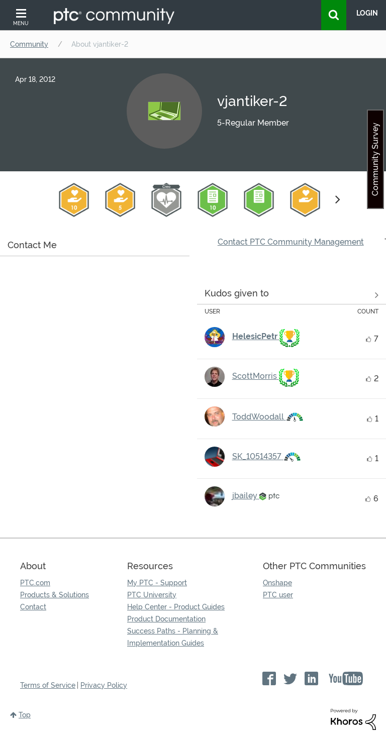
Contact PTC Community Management (291, 242)
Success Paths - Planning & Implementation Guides (172, 637)
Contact (33, 607)
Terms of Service (47, 685)
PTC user (278, 595)
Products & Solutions (54, 595)
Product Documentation (166, 619)
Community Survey (375, 159)
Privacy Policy (103, 685)
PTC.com (35, 583)
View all (292, 294)
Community (29, 44)
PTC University (151, 595)
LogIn (367, 13)
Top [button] (25, 715)
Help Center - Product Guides (176, 607)
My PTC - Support (157, 583)
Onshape (277, 583)
